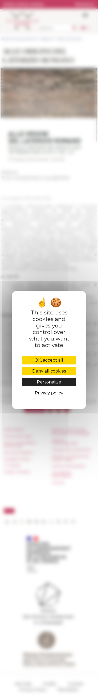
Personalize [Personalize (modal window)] (49, 382)
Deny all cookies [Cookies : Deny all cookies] (49, 371)
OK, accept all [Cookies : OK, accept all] (48, 360)
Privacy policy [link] (49, 393)
